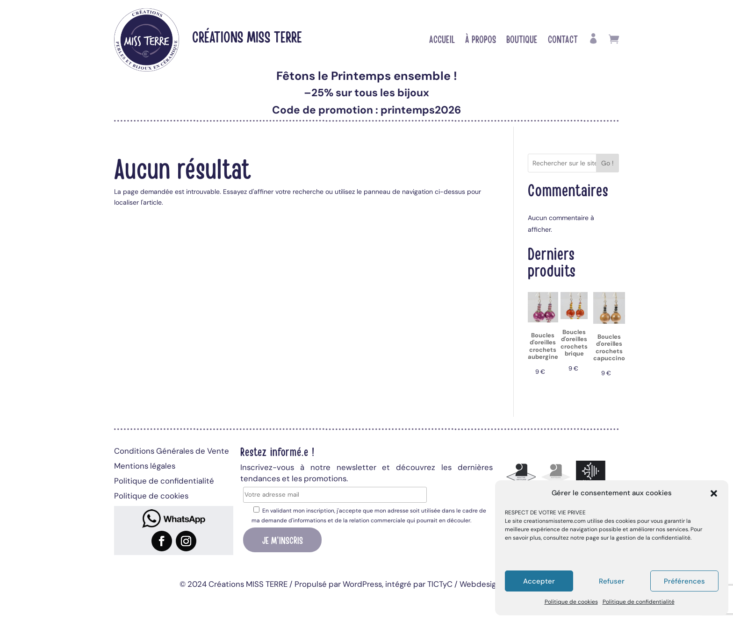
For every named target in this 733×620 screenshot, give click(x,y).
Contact (563, 40)
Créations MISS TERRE (247, 36)
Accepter (539, 581)
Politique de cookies (571, 602)
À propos (480, 40)
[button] (714, 493)
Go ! (607, 163)
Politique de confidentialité (639, 602)
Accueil (442, 40)
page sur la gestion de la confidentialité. (638, 538)
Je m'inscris (282, 540)
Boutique (522, 40)
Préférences (684, 581)
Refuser (612, 581)
